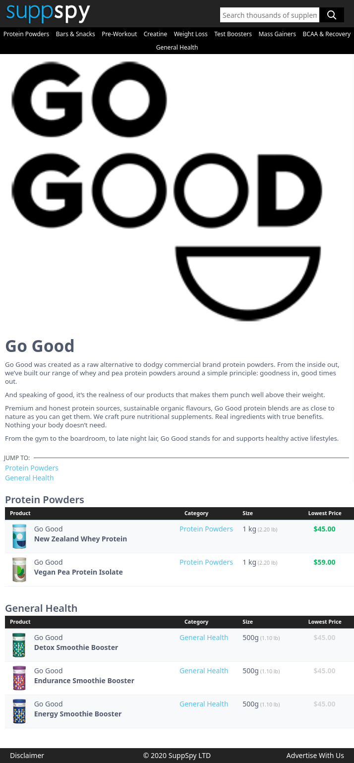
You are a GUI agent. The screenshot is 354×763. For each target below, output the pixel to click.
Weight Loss (191, 34)
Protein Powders (26, 34)
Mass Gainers (277, 34)
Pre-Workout (119, 34)
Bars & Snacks (75, 34)
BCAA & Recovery (327, 34)
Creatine (155, 34)
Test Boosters (233, 34)
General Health (177, 47)
